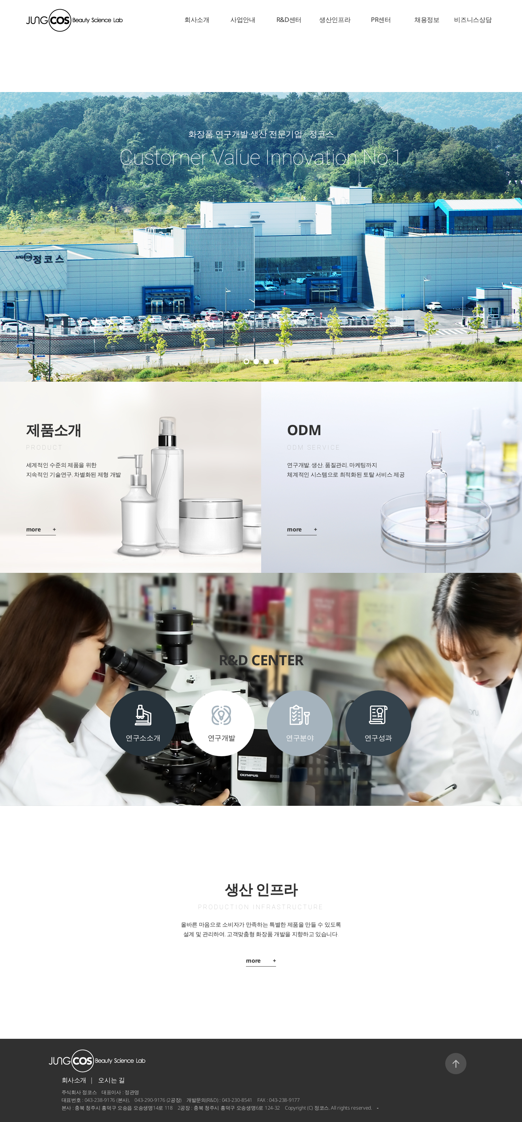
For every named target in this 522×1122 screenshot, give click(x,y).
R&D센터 (289, 19)
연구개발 (221, 737)
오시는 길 (111, 1080)
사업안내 (243, 19)
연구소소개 (143, 737)
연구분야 (300, 737)
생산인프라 (334, 19)
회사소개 (197, 19)
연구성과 (378, 737)
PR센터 (381, 19)
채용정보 (427, 19)
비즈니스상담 (473, 19)
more (41, 529)
